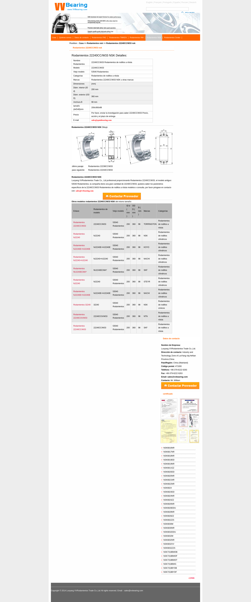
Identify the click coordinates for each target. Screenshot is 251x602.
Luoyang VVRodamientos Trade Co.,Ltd (83, 591)
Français (158, 2)
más (192, 578)
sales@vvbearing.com (177, 377)
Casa (54, 37)
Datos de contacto (81, 37)
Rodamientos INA (137, 37)
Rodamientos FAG (99, 37)
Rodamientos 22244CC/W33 (100, 170)
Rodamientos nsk (95, 43)
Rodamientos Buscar (60, 44)
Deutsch (192, 2)
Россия (184, 2)
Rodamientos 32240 (81, 305)
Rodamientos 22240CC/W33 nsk (120, 43)
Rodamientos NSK (154, 37)
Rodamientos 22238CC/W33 (100, 166)
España (176, 2)
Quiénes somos (65, 37)
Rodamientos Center (172, 37)
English (149, 2)
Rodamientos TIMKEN (118, 37)
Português (167, 2)
